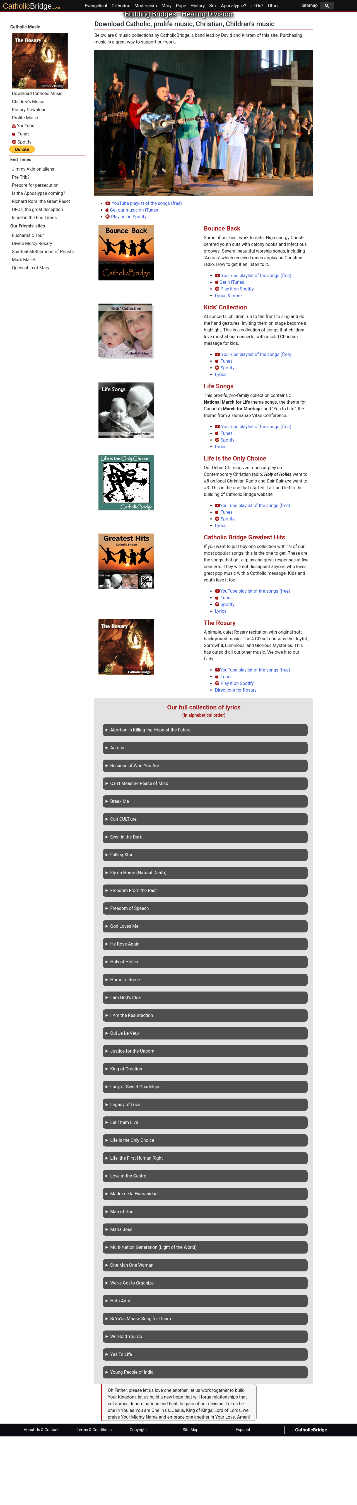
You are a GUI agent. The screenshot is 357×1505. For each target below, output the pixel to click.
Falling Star (121, 923)
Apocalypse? (233, 74)
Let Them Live (124, 1191)
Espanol (243, 1498)
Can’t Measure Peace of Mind (139, 852)
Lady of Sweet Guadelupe (135, 1155)
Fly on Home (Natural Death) (138, 941)
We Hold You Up (126, 1405)
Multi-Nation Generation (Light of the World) (153, 1316)
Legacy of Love (125, 1173)
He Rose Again (124, 1012)
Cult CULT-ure (123, 887)
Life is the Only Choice (132, 1208)
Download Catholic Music (37, 162)
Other (273, 74)
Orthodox (121, 74)
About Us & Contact (41, 1498)
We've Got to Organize (132, 1351)
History (197, 74)
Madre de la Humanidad (134, 1262)
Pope (181, 74)
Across (117, 816)
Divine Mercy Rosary (32, 312)
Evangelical (96, 74)
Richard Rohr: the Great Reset (41, 270)
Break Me (119, 870)
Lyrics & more (228, 364)
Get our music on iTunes (131, 278)
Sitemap (317, 74)
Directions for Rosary (236, 758)
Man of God (121, 1280)
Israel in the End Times (34, 286)
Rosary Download (29, 178)
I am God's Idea (125, 1066)
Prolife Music (25, 186)
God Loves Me (124, 994)
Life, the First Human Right (136, 1226)
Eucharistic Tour (28, 304)
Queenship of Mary (30, 336)
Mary (166, 74)
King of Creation (126, 1137)
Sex (212, 74)
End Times (20, 228)
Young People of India (131, 1440)
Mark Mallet (23, 328)
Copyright (138, 1498)
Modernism (145, 74)
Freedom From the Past (133, 959)
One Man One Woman (131, 1333)
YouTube (23, 194)
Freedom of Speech (129, 977)
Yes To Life (121, 1423)
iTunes (224, 429)
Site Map (190, 1498)
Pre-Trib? (21, 245)
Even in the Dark (126, 905)
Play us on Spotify (125, 285)
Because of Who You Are (134, 834)
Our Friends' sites (27, 294)
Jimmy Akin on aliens (33, 237)
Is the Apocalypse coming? (38, 262)
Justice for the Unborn (132, 1119)
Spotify (225, 436)
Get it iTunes (229, 350)
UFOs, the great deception (37, 278)
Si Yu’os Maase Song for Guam (140, 1387)
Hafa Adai (120, 1369)
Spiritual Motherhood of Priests (43, 320)
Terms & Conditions (94, 1498)
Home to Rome (125, 1048)
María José (121, 1298)
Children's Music (28, 170)
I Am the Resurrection (131, 1084)
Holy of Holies (124, 1030)
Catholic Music (25, 95)
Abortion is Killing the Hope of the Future (150, 798)
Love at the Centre (128, 1244)
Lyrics (220, 443)
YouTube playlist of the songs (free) (143, 272)
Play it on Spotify (234, 357)
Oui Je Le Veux (124, 1101)
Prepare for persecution (35, 253)
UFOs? (257, 74)
